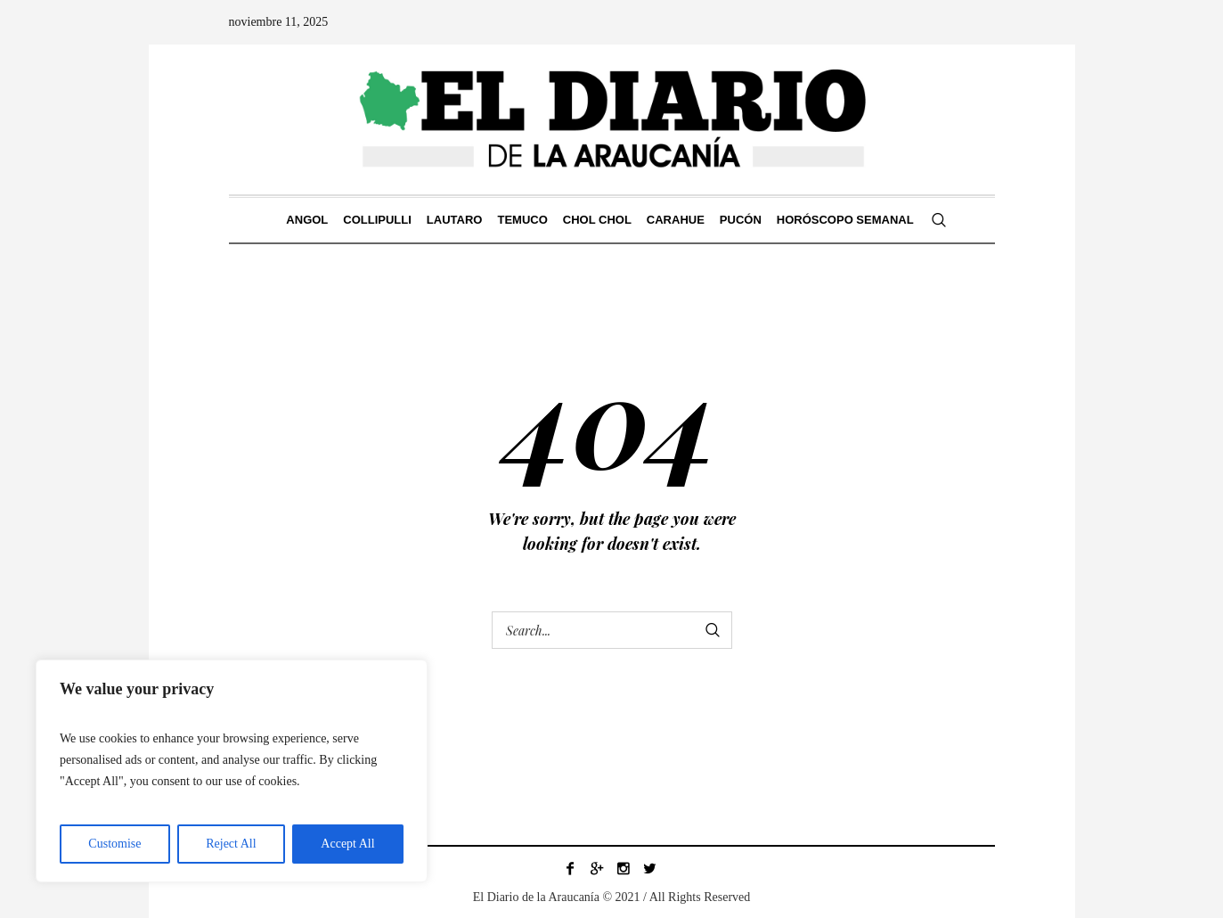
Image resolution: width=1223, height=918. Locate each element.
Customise (114, 843)
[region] (232, 771)
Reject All (231, 843)
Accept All (347, 843)
